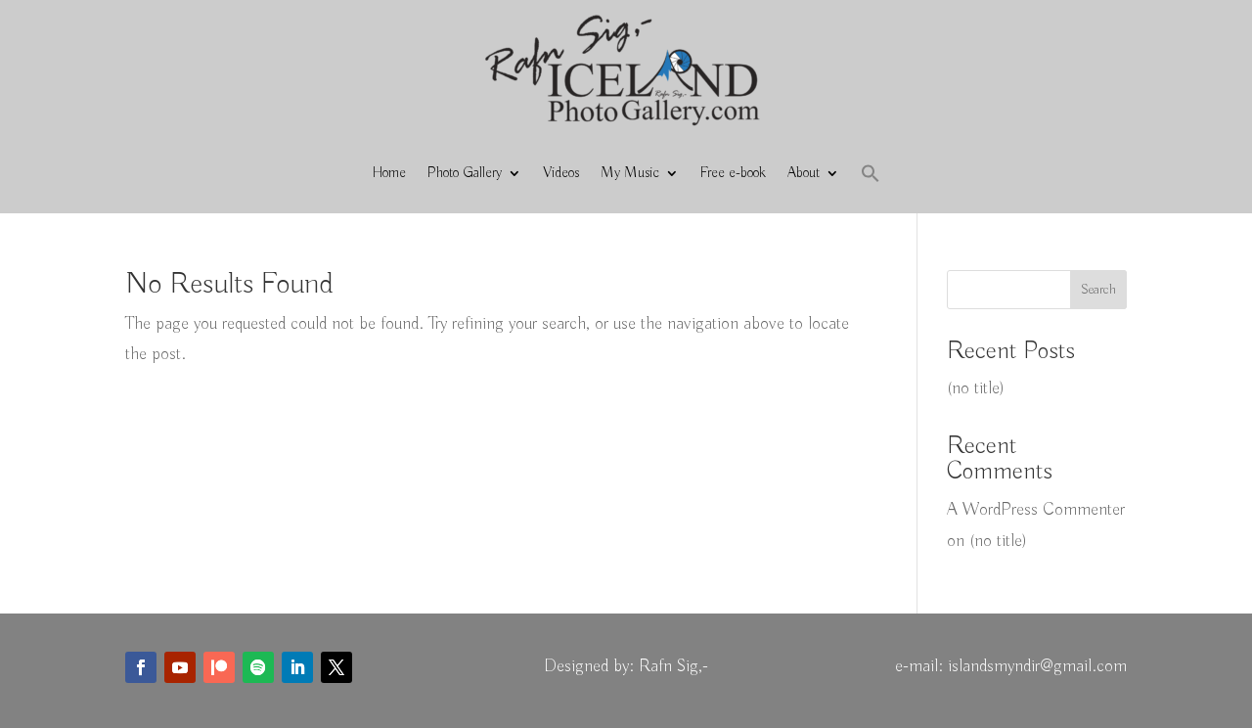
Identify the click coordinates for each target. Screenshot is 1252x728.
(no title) (976, 388)
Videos (561, 173)
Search (1098, 289)
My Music (630, 173)
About (803, 173)
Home (389, 173)
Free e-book (733, 173)
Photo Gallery (464, 173)
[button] (870, 173)
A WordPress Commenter (1036, 510)
